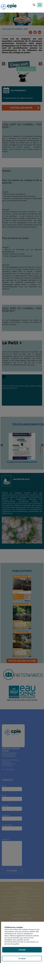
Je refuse (22, 958)
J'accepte (22, 950)
